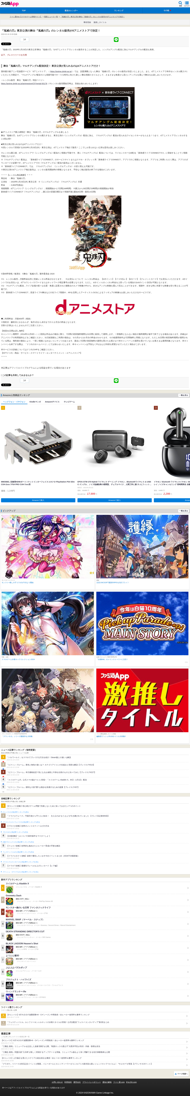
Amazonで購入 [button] (38, 500)
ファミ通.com (119, 1082)
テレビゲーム (69, 402)
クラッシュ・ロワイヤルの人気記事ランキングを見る (20, 872)
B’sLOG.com (131, 1082)
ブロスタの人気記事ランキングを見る (15, 832)
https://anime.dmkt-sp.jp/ (61, 71)
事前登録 (87, 22)
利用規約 (68, 1082)
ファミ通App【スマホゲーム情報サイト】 (26, 17)
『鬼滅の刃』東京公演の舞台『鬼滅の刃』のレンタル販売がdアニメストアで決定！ (92, 17)
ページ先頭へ (182, 1074)
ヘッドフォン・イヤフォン (14, 402)
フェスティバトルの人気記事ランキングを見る (18, 852)
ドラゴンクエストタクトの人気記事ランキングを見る (20, 862)
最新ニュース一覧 (51, 17)
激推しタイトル (100, 22)
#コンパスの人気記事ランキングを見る (16, 812)
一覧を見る (183, 395)
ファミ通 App (10, 4)
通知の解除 (107, 1082)
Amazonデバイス (52, 402)
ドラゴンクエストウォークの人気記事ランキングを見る (21, 822)
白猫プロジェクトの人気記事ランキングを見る (18, 842)
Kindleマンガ (35, 402)
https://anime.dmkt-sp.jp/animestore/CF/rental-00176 (24, 83)
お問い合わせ (57, 1082)
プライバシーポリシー (91, 1082)
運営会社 (77, 1082)
